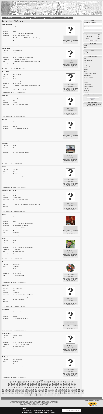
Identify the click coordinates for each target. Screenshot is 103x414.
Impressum (51, 412)
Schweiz (86, 92)
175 (82, 393)
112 (39, 389)
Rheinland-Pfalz (87, 79)
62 (39, 385)
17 (50, 381)
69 (58, 385)
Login (92, 30)
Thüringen (86, 88)
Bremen (85, 67)
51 (8, 385)
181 (42, 395)
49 (71, 383)
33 (28, 383)
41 (49, 383)
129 (13, 391)
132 (23, 391)
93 (55, 387)
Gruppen (86, 47)
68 (55, 385)
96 (63, 387)
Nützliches (23, 17)
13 (39, 381)
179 (35, 395)
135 (33, 391)
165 (49, 393)
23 (66, 381)
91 (49, 387)
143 (59, 391)
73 (69, 385)
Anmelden (66, 17)
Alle (85, 58)
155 (16, 393)
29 (17, 383)
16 (47, 381)
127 (6, 391)
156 (19, 393)
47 (66, 383)
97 (66, 387)
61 (36, 385)
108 (26, 389)
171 (69, 393)
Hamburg (86, 69)
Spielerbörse (37, 17)
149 (79, 391)
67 (52, 385)
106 (19, 389)
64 (44, 385)
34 (30, 383)
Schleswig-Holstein (88, 86)
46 (63, 383)
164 (46, 393)
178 (32, 395)
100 (74, 387)
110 (33, 389)
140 (49, 391)
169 (62, 393)
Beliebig (86, 52)
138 (43, 391)
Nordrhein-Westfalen (88, 77)
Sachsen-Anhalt (87, 84)
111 (36, 389)
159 (29, 393)
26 (8, 383)
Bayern (85, 62)
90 (46, 387)
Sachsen (86, 82)
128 (10, 391)
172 (72, 393)
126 (3, 391)
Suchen (93, 99)
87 (38, 387)
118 (59, 389)
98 (68, 387)
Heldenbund (9, 17)
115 (49, 389)
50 (74, 383)
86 (36, 387)
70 (60, 385)
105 (16, 389)
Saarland (86, 80)
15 (44, 381)
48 (69, 383)
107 (23, 389)
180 (38, 395)
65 (47, 385)
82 (25, 387)
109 (29, 389)
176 (25, 395)
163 (43, 393)
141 (52, 391)
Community (52, 17)
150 (82, 391)
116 (52, 389)
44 (58, 383)
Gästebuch (70, 39)
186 (58, 395)
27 (11, 383)
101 (3, 389)
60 (33, 385)
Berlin (85, 64)
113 (43, 389)
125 (82, 389)
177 (28, 395)
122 (72, 389)
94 (57, 387)
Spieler (85, 45)
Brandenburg (87, 66)
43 (55, 383)
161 (36, 393)
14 (41, 381)
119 (62, 389)
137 (39, 391)
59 (30, 385)
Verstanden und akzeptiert (71, 410)
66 (49, 385)
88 (41, 387)
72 (66, 385)
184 (52, 395)
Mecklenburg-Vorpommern (90, 73)
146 (69, 391)
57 (25, 385)
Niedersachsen (87, 75)
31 (22, 383)
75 (74, 385)
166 (52, 393)
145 (66, 391)
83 (27, 387)
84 (30, 387)
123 (76, 389)
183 (48, 395)
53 (14, 385)
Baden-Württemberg (88, 60)
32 (25, 383)
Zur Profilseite (70, 37)
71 (63, 385)
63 (41, 385)
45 (60, 383)
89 (44, 387)
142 (56, 391)
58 (28, 385)
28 (14, 383)
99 (71, 387)
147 (72, 391)
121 (69, 389)
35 (33, 383)
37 (39, 383)
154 (13, 393)
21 (61, 381)
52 (11, 385)
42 (52, 383)
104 (13, 389)
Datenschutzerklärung (41, 412)
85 (33, 387)
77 (11, 387)
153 (10, 393)
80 (19, 387)
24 (69, 381)
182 (45, 395)
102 (6, 389)
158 (26, 393)
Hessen (85, 71)
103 (10, 389)
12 (36, 381)
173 (76, 393)
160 (33, 393)
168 (59, 393)
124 (79, 389)
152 (6, 393)
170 (66, 393)
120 (66, 389)
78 (14, 387)
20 (58, 381)
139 (46, 391)
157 (23, 393)
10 (31, 381)
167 (56, 393)
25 (72, 381)
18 (52, 381)
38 (41, 383)
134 (29, 391)
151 (3, 393)
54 (17, 385)
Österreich (86, 90)
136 (36, 391)
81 (22, 387)
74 (71, 385)
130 (16, 391)
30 (19, 383)
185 (55, 395)
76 (8, 387)
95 (60, 387)
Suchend (86, 53)
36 (36, 383)
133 (26, 391)
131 (19, 391)
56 (22, 385)
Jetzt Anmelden (93, 40)
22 (63, 381)
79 (16, 387)
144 (62, 391)
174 (79, 393)
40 (47, 383)
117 (56, 389)
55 (19, 385)
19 (55, 381)
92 (52, 387)
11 (33, 381)
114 (46, 389)
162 (39, 393)
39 (44, 383)
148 (76, 391)
